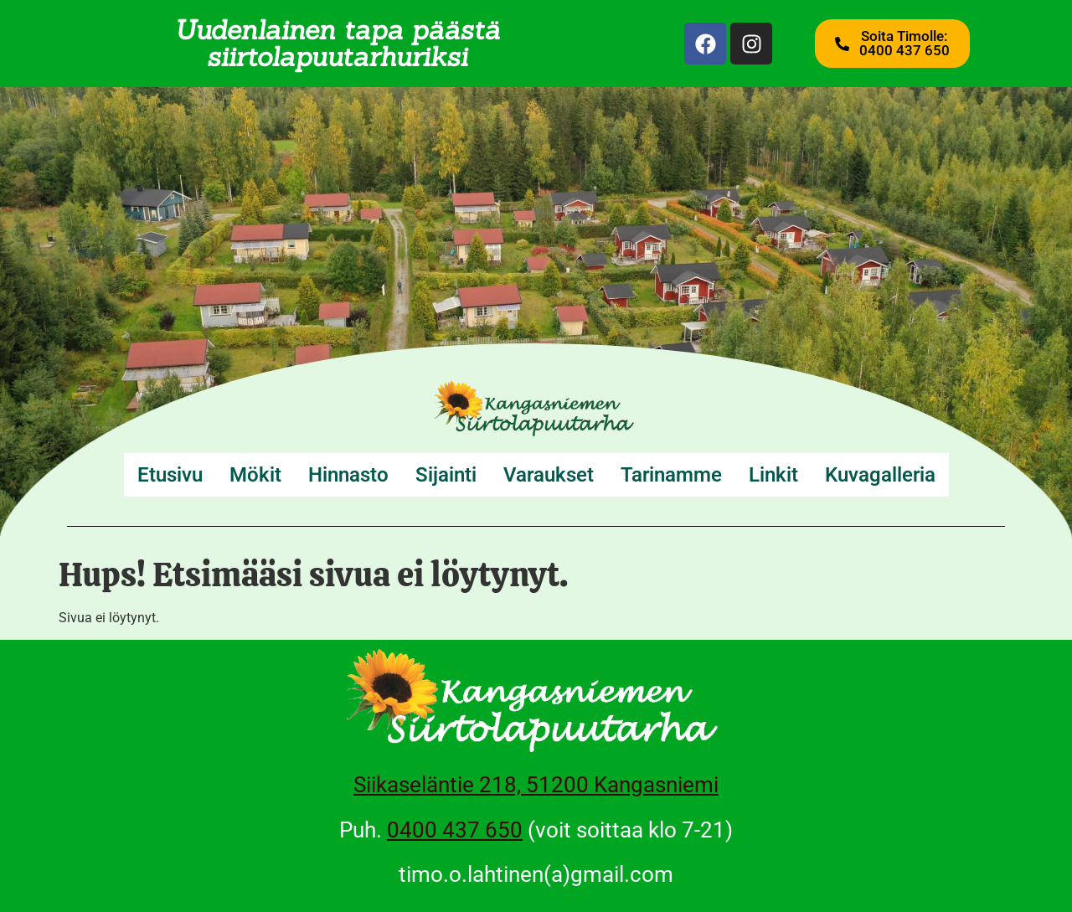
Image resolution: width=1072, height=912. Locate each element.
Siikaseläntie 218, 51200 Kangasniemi (536, 784)
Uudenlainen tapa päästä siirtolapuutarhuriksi (337, 43)
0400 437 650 (455, 829)
